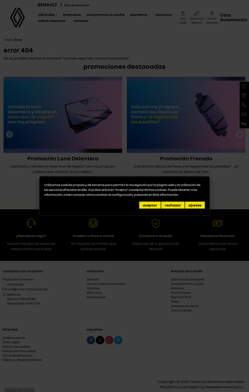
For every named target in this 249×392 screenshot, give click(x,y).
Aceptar (150, 205)
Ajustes (195, 205)
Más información (165, 194)
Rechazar (173, 205)
